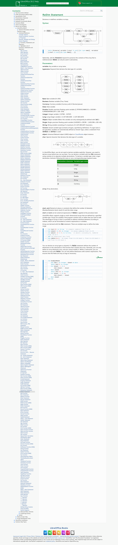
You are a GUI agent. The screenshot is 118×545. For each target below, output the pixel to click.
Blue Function (24, 63)
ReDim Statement (25, 392)
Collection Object (25, 110)
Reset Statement (24, 398)
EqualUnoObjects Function (27, 189)
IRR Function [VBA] (25, 286)
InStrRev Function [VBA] (26, 276)
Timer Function (24, 466)
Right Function (24, 404)
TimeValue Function (25, 463)
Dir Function (23, 178)
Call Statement (24, 65)
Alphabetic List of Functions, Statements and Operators (26, 47)
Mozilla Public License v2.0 (57, 538)
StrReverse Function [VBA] (27, 447)
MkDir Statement (25, 330)
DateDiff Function (25, 145)
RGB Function (24, 401)
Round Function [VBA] (26, 409)
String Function (24, 448)
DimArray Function (25, 175)
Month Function (24, 333)
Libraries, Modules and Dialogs (27, 39)
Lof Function (23, 320)
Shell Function (24, 425)
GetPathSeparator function (27, 251)
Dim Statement (24, 177)
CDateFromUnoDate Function (25, 86)
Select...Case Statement (26, 68)
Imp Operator (24, 273)
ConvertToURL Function (26, 117)
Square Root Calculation (26, 436)
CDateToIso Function (26, 92)
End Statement (24, 183)
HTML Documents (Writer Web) (23, 14)
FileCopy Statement (25, 207)
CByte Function (24, 71)
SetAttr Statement (25, 420)
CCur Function (24, 73)
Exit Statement (24, 202)
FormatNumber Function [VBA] (26, 228)
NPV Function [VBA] (25, 347)
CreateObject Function (26, 120)
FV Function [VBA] (25, 240)
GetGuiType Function (26, 246)
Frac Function (24, 234)
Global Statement (25, 257)
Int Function (23, 283)
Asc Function (23, 55)
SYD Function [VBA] (25, 453)
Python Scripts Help (22, 517)
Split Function (24, 433)
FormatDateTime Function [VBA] (27, 225)
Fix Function (23, 218)
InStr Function (24, 275)
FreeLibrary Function (25, 237)
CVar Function (24, 139)
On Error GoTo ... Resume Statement (27, 353)
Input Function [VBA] (26, 278)
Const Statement (24, 114)
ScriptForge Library (25, 513)
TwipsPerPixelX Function (26, 469)
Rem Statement (24, 395)
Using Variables (24, 508)
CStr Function (24, 136)
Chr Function (23, 103)
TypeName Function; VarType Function (25, 474)
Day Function (23, 152)
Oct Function (23, 350)
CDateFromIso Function (26, 90)
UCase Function (24, 478)
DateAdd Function (25, 144)
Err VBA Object (24, 197)
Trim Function (24, 467)
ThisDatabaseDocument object (26, 458)
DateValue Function (25, 150)
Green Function (24, 264)
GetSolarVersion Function (27, 253)
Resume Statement (25, 399)
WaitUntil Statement (25, 483)
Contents (16, 11)
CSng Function (24, 134)
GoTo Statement (24, 262)
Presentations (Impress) (21, 18)
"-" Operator (23, 497)
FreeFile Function (25, 235)
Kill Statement (24, 305)
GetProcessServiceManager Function (27, 248)
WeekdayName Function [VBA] (26, 487)
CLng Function (24, 107)
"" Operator (23, 504)
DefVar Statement (25, 172)
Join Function (23, 303)
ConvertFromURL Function (27, 115)
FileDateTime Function (26, 208)
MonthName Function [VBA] (26, 335)
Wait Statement (24, 482)
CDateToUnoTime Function (27, 84)
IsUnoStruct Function (26, 302)
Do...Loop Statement (25, 180)
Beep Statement (24, 62)
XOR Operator (24, 494)
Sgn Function (23, 423)
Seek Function (24, 415)
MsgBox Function (25, 338)
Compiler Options (23, 34)
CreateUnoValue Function (27, 133)
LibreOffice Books (59, 528)
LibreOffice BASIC (22, 28)
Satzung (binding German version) (69, 536)
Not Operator (24, 343)
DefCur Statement (25, 158)
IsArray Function (24, 289)
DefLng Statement (25, 166)
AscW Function (24, 57)
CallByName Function (26, 66)
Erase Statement (24, 193)
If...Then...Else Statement (27, 272)
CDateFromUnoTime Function (25, 81)
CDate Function (24, 93)
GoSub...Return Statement (27, 260)
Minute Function (24, 327)
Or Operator (23, 373)
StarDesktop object (25, 437)
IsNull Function (24, 297)
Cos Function (23, 118)
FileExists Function (25, 210)
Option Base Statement (26, 360)
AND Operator (24, 52)
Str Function (23, 445)
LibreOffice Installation (21, 520)
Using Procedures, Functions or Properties (26, 37)
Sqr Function (23, 434)
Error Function (24, 199)
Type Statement (24, 472)
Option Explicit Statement (27, 365)
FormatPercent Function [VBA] (26, 231)
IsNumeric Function (25, 298)
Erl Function (23, 194)
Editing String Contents (26, 507)
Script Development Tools (24, 518)
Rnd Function (23, 407)
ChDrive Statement (25, 99)
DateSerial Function (25, 148)
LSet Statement (24, 309)
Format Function (24, 223)
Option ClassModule (25, 362)
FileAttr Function (24, 205)
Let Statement (24, 316)
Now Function (24, 344)
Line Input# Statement (26, 317)
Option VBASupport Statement (25, 367)
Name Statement (24, 339)
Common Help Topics (21, 522)
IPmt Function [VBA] (25, 284)
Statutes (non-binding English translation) (47, 536)
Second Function (24, 414)
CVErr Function (24, 140)
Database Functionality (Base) (23, 21)
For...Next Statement (25, 219)
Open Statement (24, 358)
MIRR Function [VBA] (26, 328)
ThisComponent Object (26, 456)
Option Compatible (25, 112)
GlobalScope (23, 60)
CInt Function (24, 106)
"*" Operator (23, 499)
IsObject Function (25, 300)
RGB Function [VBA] (25, 403)
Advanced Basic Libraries (26, 512)
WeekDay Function (25, 485)
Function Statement (25, 238)
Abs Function (23, 51)
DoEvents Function (25, 182)
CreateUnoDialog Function (27, 122)
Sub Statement (24, 450)
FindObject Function (25, 213)
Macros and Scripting (20, 26)
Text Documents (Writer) (22, 13)
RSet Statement (24, 410)
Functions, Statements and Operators (26, 43)
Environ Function (24, 186)
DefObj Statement (25, 167)
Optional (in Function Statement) (26, 370)
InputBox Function (25, 279)
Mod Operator (24, 332)
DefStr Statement (25, 170)
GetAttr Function (24, 242)
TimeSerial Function (25, 461)
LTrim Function (24, 311)
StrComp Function (25, 442)
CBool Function (24, 69)
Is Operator (23, 287)
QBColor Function (25, 387)
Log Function (23, 322)
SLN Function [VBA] (25, 428)
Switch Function (24, 452)
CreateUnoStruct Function (27, 131)
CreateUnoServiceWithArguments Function (27, 128)
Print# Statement (25, 379)
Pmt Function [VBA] (25, 376)
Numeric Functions (25, 349)
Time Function (24, 464)
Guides (20, 515)
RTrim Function (24, 412)
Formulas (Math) (19, 23)
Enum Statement (24, 185)
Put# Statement (24, 384)
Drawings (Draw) (19, 19)
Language (33, 5)
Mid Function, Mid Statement (25, 324)
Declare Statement (25, 155)
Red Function (23, 393)
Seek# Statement (25, 417)
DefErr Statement (25, 163)
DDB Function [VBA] (25, 153)
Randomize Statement (26, 390)
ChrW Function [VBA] (26, 104)
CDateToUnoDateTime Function (26, 78)
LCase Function (24, 308)
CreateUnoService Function (27, 126)
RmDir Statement (25, 406)
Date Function (24, 142)
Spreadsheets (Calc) (20, 16)
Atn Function (23, 58)
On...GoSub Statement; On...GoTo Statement (26, 356)
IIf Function (23, 270)
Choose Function (24, 101)
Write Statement (24, 493)
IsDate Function (24, 290)
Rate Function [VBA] (25, 388)
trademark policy (50, 541)
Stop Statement (24, 440)
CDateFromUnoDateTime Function (27, 75)
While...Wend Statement (26, 489)
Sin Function (23, 426)
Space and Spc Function (26, 429)
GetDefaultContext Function (25, 244)
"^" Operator (23, 505)
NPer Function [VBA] (26, 346)
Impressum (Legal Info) (19, 536)
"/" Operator (23, 502)
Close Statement (24, 109)
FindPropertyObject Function (25, 215)
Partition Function (25, 374)
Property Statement (25, 380)
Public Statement (24, 382)
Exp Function (23, 204)
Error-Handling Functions (27, 200)
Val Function (23, 480)
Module (22, 5)
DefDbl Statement (25, 161)
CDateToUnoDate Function (27, 88)
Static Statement (24, 439)
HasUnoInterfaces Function (27, 265)
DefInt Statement (25, 164)
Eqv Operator (23, 191)
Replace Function (24, 396)
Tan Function (23, 455)
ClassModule (79, 134)
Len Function (23, 314)
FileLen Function (24, 212)
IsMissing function (25, 295)
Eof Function (23, 188)
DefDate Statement (25, 159)
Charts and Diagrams (20, 24)
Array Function (24, 54)
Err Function (23, 196)
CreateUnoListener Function (25, 124)
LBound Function (24, 306)
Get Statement (24, 256)
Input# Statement (25, 281)
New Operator (24, 341)
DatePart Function (25, 147)
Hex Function (23, 267)
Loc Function (23, 319)
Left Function (23, 313)
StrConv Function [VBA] (26, 444)
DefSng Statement (25, 169)
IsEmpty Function (25, 292)
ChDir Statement (24, 98)
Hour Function (24, 268)
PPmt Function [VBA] (26, 377)
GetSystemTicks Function (27, 254)
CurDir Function (24, 137)
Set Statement (24, 422)
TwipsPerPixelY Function (26, 470)
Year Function (24, 496)
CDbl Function (24, 95)
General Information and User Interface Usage (25, 30)
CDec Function (24, 96)
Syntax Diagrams (23, 41)
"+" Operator (23, 500)
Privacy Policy (30, 536)
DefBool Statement (25, 156)
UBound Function (25, 477)
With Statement (24, 491)
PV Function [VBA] (25, 385)
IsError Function (24, 294)
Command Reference (24, 33)
